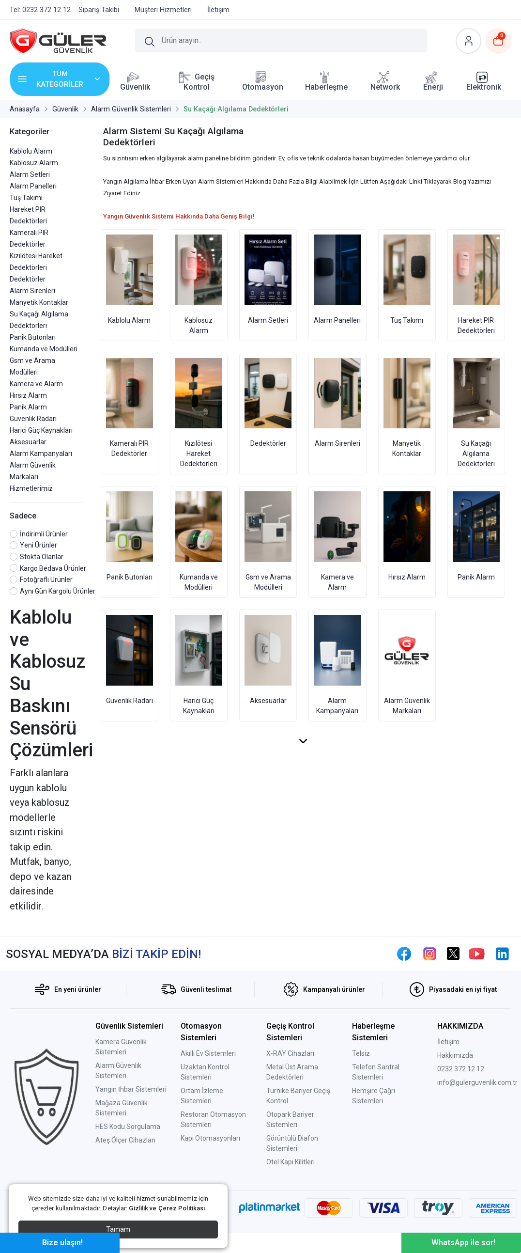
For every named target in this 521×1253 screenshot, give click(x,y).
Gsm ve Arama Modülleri (268, 541)
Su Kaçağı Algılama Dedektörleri (476, 413)
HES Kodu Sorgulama (127, 1126)
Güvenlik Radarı (33, 419)
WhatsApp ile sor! (463, 1242)
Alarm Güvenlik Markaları (406, 665)
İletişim (448, 1042)
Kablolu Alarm (31, 151)
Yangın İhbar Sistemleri (131, 1089)
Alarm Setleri (30, 174)
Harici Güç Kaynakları (41, 430)
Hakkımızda (455, 1055)
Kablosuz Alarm (34, 163)
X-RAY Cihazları (290, 1053)
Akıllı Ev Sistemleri (208, 1053)
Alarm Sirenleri (32, 291)
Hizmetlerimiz (31, 488)
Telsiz (361, 1053)
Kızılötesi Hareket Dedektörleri (198, 413)
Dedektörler (28, 279)
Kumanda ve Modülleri (43, 349)
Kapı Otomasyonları (210, 1138)
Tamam (118, 1229)
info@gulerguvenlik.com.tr (477, 1082)
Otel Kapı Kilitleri (290, 1162)
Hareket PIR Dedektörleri (476, 284)
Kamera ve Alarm (36, 384)
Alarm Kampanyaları (41, 453)
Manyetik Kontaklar (39, 302)
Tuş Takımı (26, 198)
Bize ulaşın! (62, 1242)
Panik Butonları (33, 337)
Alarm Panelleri (33, 186)
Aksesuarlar (28, 442)
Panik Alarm (28, 407)
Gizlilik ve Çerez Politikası (167, 1208)
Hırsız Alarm (28, 395)
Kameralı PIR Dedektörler (129, 408)
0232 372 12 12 (460, 1069)
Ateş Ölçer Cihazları (125, 1140)
